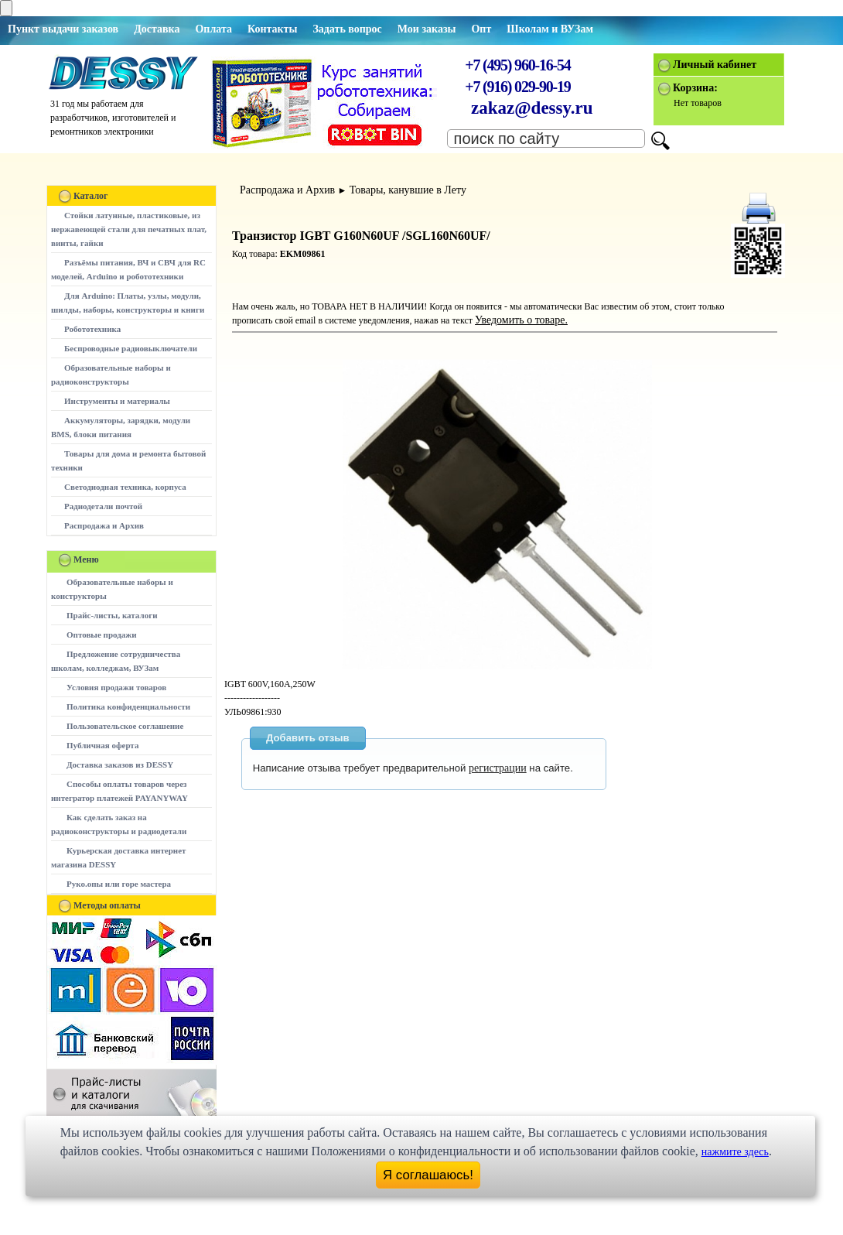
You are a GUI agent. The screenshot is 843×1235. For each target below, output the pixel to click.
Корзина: (695, 88)
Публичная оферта (102, 745)
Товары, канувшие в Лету (408, 190)
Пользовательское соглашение (125, 725)
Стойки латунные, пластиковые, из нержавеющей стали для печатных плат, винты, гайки (128, 229)
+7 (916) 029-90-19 (517, 86)
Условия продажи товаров (116, 687)
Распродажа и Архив (104, 525)
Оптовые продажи (102, 634)
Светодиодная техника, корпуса (125, 486)
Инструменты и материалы (117, 400)
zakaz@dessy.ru (532, 108)
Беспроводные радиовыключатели (130, 348)
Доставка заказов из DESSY (120, 764)
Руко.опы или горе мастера (119, 883)
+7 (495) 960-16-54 (517, 65)
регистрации (498, 768)
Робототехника (92, 329)
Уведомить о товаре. (521, 320)
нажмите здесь (735, 1152)
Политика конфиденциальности (128, 706)
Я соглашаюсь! (428, 1175)
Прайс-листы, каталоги (112, 615)
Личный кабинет (714, 64)
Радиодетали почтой (103, 506)
